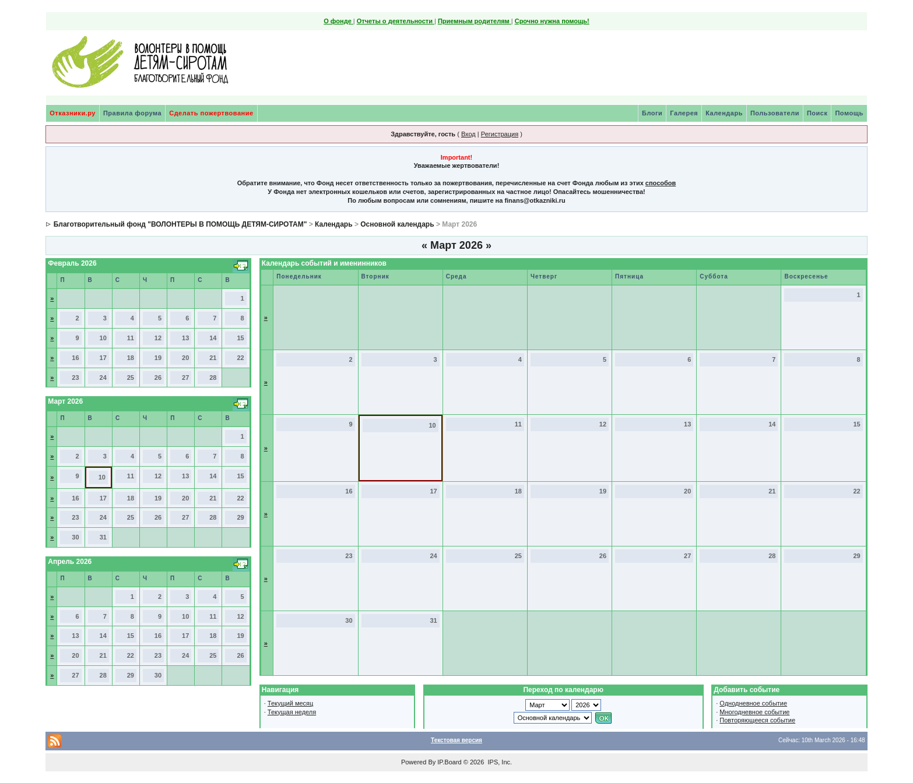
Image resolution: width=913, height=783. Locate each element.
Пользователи (774, 113)
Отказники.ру (73, 113)
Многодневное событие (754, 711)
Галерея (684, 113)
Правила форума (132, 113)
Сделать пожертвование (211, 113)
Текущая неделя (292, 711)
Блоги (652, 113)
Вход (468, 133)
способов (660, 182)
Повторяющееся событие (757, 720)
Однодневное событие (753, 703)
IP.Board (449, 762)
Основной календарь (397, 224)
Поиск (817, 113)
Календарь (724, 113)
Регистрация (499, 133)
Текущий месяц (291, 703)
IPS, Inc (498, 762)
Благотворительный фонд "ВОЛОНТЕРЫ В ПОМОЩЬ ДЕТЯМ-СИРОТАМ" (180, 224)
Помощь (849, 113)
